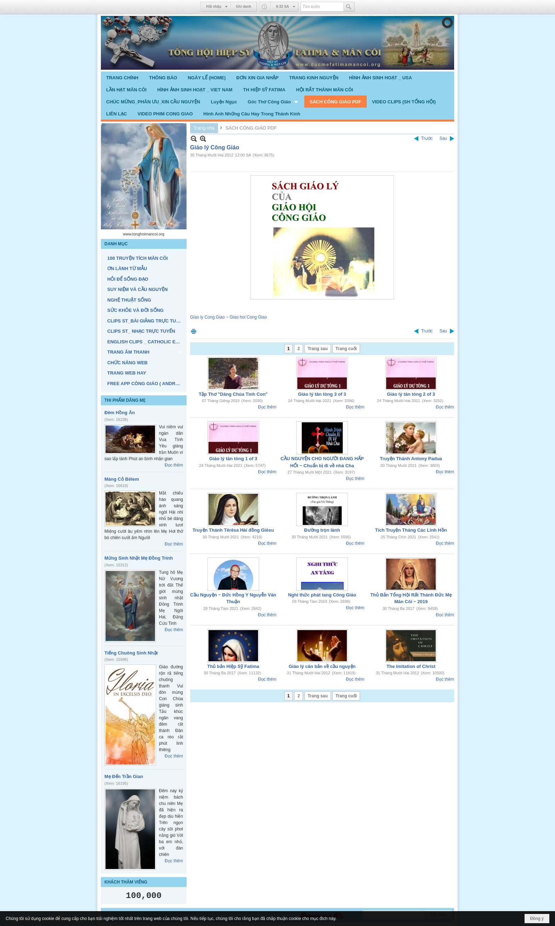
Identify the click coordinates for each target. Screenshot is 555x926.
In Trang (193, 331)
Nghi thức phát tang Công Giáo (322, 595)
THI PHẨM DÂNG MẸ (124, 400)
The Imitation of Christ (411, 666)
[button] (273, 102)
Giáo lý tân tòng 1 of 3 (233, 458)
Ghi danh (243, 6)
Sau (443, 138)
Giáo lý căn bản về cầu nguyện (321, 666)
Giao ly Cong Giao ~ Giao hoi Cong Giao (228, 317)
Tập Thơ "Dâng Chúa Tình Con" (233, 394)
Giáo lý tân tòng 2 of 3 (411, 394)
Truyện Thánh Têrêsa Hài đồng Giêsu (233, 530)
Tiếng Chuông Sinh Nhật (131, 653)
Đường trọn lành (322, 530)
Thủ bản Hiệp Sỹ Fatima (233, 666)
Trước (427, 138)
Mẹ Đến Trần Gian (123, 776)
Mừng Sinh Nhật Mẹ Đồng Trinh (138, 558)
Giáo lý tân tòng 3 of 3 (322, 394)
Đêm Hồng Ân (119, 412)
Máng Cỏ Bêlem (121, 479)
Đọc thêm (174, 465)
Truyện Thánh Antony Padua (411, 458)
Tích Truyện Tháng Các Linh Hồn (411, 530)
